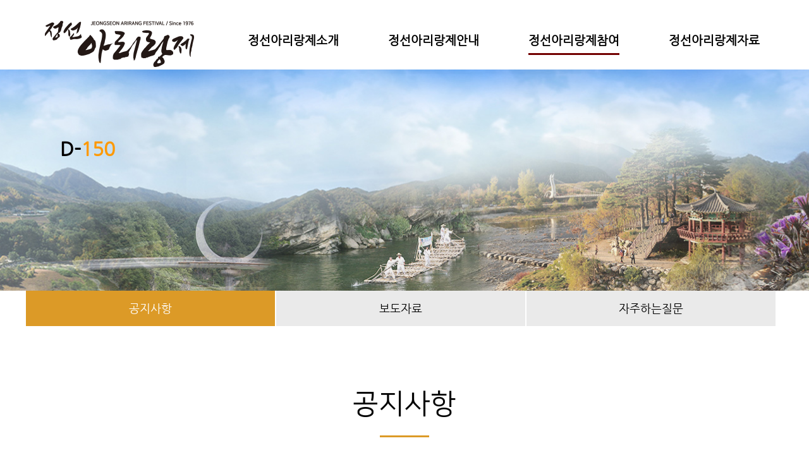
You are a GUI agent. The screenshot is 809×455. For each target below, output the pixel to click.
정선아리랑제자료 (714, 40)
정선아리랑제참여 (573, 40)
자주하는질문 (651, 308)
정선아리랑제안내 (433, 40)
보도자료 (400, 308)
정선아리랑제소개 (293, 40)
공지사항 (150, 308)
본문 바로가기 (0, 0)
